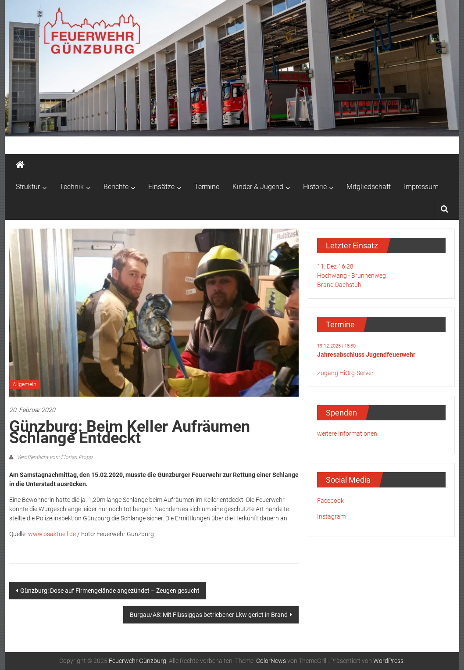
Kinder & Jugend (257, 187)
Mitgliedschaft (368, 187)
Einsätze (161, 187)
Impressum (421, 187)
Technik (72, 187)
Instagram (331, 516)
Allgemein (24, 384)
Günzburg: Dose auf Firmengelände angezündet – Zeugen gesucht (110, 590)
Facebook (330, 500)
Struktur (28, 187)
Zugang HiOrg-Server (345, 372)
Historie (315, 187)
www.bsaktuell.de (52, 533)
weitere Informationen (347, 433)
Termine (206, 187)
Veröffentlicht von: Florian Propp (54, 457)
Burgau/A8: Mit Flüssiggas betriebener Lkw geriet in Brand (209, 614)
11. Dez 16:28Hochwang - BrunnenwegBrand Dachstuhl (351, 275)
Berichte (116, 187)
